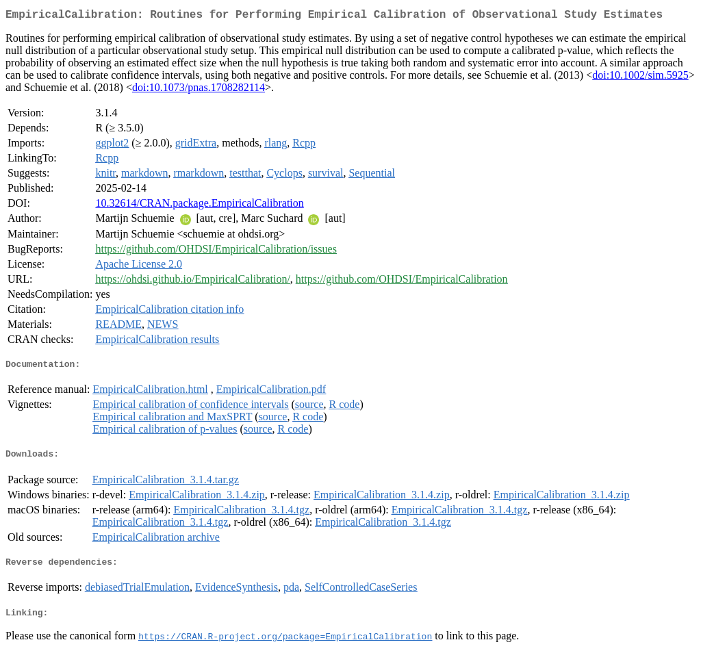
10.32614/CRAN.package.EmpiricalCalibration (199, 206)
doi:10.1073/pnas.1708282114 (198, 90)
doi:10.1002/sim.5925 (640, 78)
